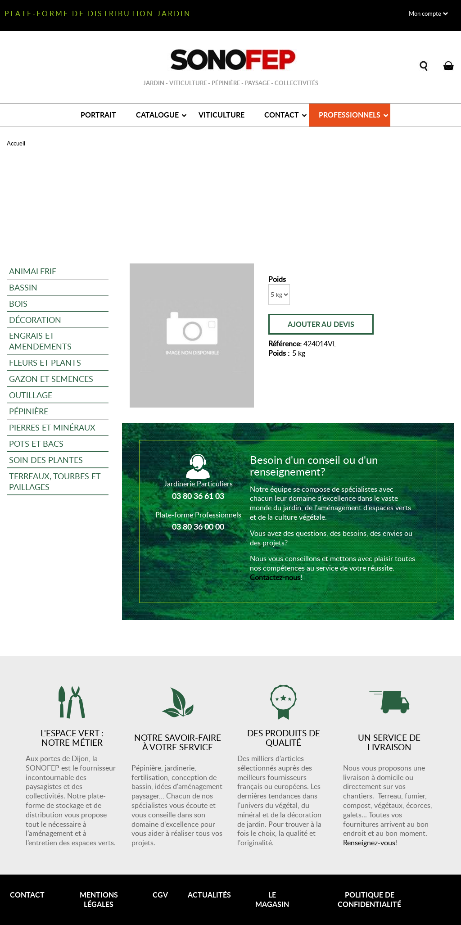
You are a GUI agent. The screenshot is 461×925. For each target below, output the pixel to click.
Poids (277, 279)
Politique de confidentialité (369, 899)
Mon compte (425, 13)
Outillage (30, 394)
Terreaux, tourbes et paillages (55, 481)
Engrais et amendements (40, 341)
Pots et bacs (36, 443)
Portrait (98, 114)
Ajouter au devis (321, 324)
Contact (281, 114)
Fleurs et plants (45, 362)
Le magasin (272, 899)
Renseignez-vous (369, 843)
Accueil (16, 143)
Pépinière (28, 411)
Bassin (23, 287)
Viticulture (221, 114)
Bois (18, 303)
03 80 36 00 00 (198, 526)
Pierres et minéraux (52, 427)
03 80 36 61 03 (198, 495)
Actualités (209, 894)
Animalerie (32, 271)
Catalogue (157, 114)
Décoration (35, 319)
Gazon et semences (51, 378)
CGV (160, 894)
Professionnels (349, 114)
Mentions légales (99, 899)
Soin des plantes (46, 459)
